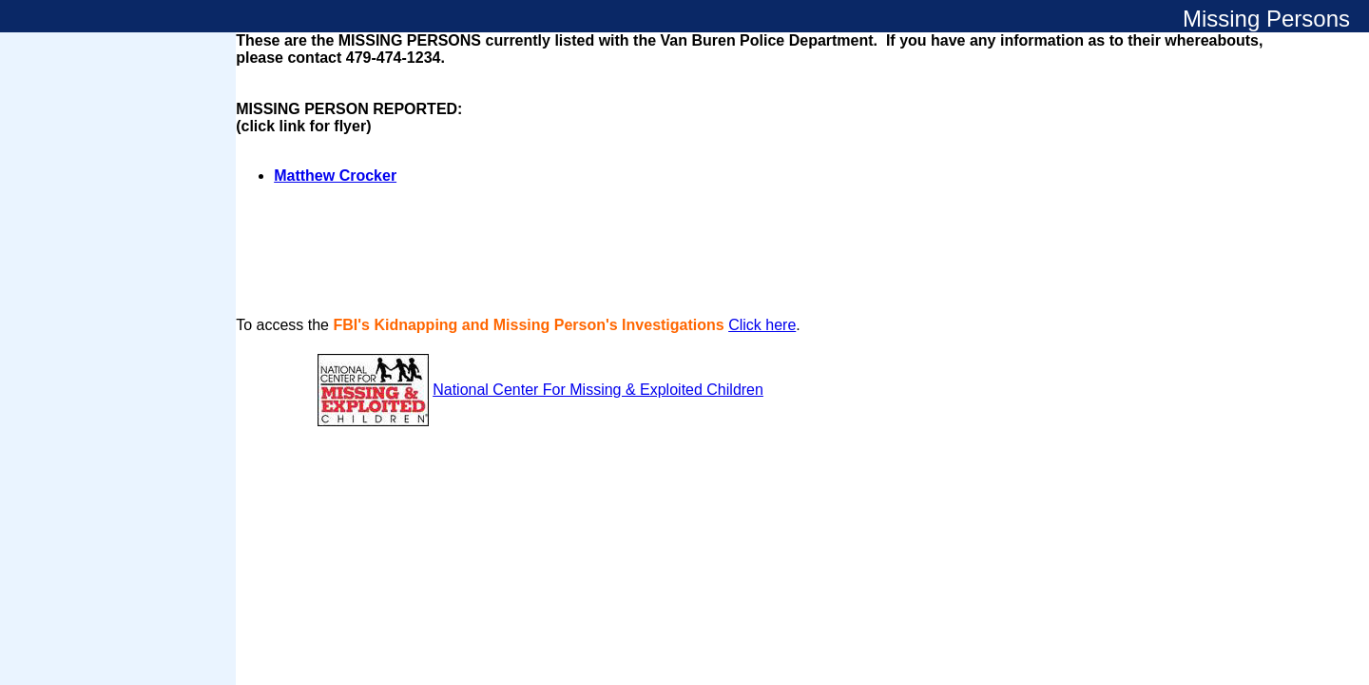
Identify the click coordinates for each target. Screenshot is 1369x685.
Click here (762, 325)
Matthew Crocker (335, 175)
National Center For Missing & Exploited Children (598, 390)
